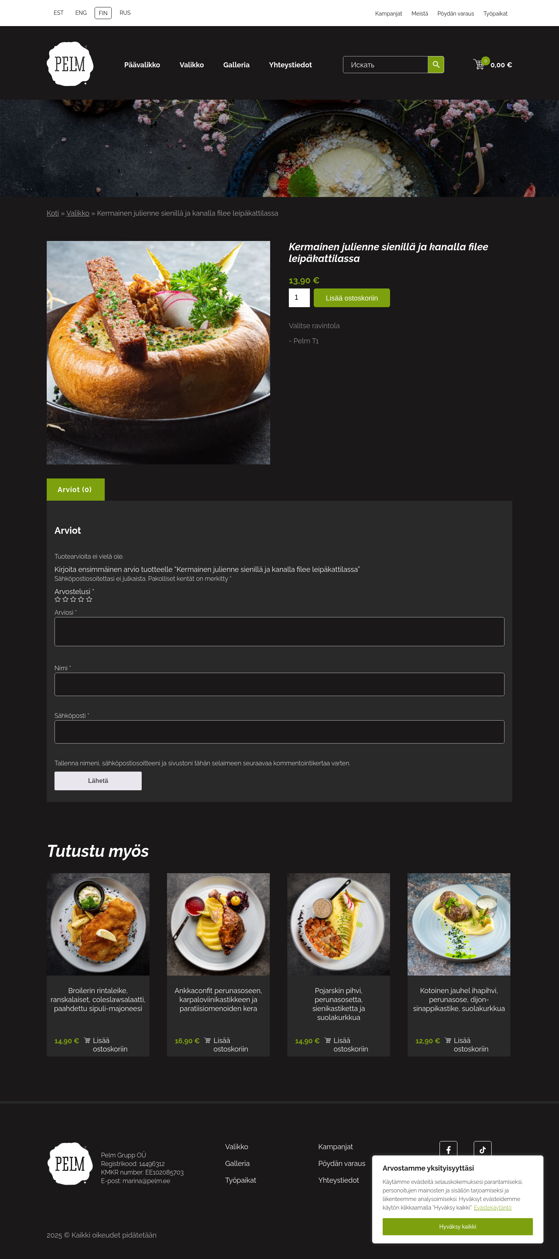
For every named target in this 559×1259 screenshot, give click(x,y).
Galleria (236, 65)
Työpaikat (495, 14)
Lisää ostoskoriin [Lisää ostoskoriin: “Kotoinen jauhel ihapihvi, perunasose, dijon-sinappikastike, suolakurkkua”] (471, 1042)
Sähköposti (71, 715)
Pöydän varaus (456, 14)
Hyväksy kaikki (457, 1227)
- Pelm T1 (304, 341)
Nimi (62, 668)
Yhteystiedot (290, 65)
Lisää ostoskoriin (352, 298)
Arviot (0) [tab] (75, 489)
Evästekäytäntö (493, 1207)
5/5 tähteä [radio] (89, 599)
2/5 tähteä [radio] (65, 599)
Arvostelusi (74, 591)
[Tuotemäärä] (299, 297)
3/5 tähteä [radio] (73, 599)
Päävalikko (142, 65)
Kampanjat (388, 14)
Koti (53, 213)
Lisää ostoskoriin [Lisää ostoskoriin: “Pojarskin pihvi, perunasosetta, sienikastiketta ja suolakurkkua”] (351, 1042)
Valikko (192, 65)
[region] (457, 1199)
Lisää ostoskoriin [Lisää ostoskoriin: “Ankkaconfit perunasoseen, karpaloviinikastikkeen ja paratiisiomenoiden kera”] (230, 1042)
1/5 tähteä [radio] (57, 599)
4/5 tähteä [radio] (81, 599)
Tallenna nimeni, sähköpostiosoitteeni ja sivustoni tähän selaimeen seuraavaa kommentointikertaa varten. (202, 763)
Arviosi (65, 612)
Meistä (419, 14)
